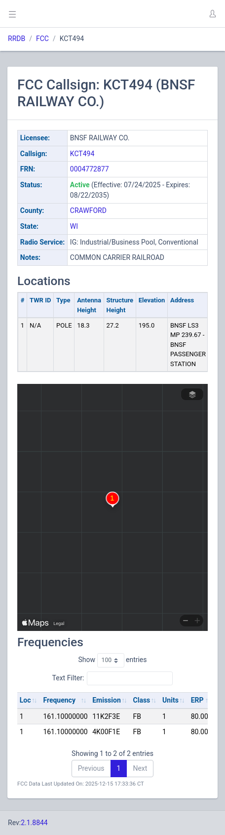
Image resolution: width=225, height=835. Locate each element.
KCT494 (82, 154)
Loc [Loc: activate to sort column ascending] (25, 700)
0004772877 (89, 169)
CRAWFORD (88, 210)
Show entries (112, 660)
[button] (212, 14)
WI (74, 226)
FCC (42, 38)
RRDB (16, 38)
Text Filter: (112, 678)
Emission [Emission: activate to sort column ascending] (106, 700)
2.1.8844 (34, 823)
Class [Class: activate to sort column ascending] (141, 700)
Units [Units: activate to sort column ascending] (170, 700)
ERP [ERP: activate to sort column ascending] (197, 700)
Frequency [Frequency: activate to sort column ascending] (59, 700)
